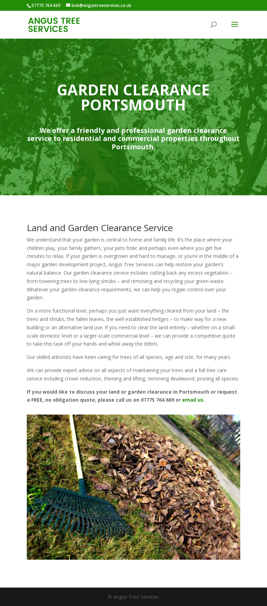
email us (192, 399)
